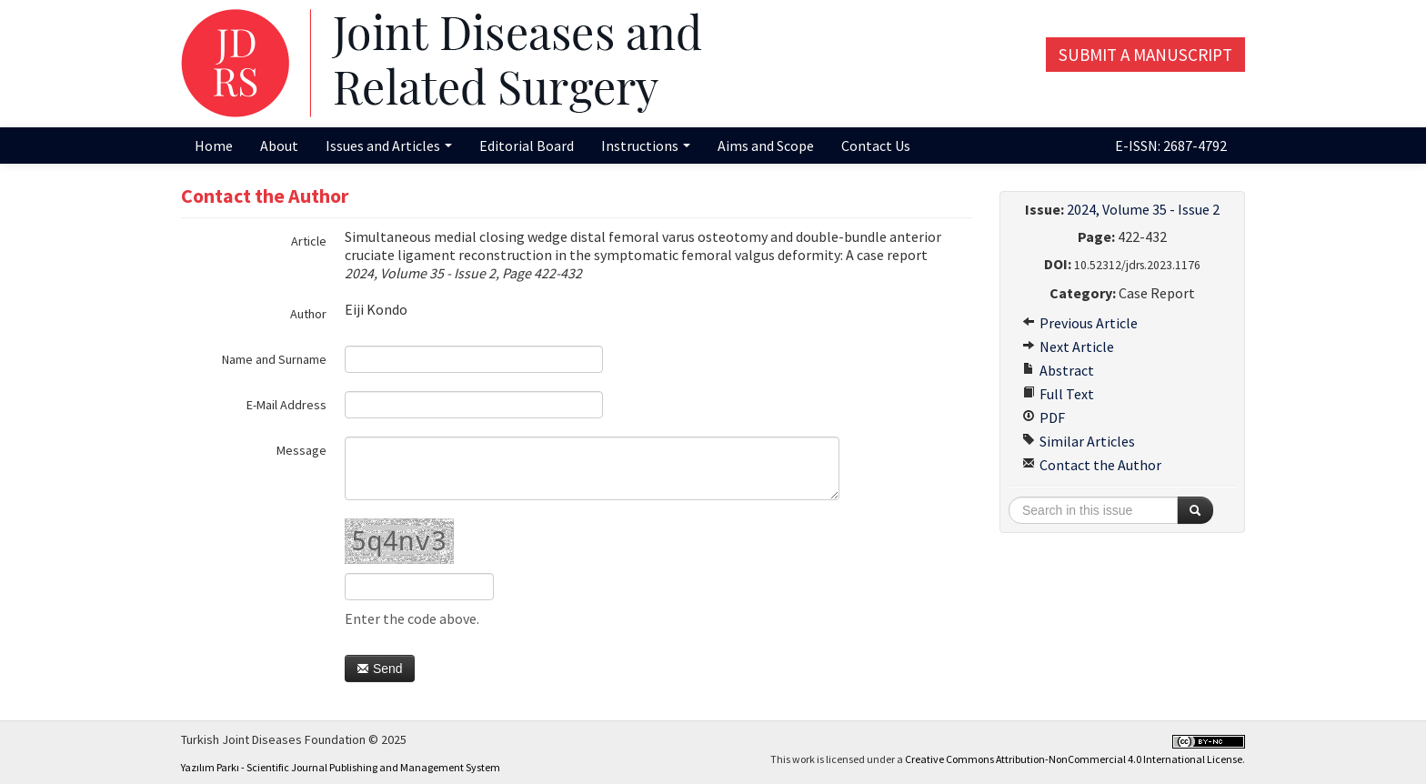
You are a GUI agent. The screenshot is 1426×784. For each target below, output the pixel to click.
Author (308, 314)
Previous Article (1080, 323)
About (279, 145)
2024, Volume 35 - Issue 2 (1143, 209)
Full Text (1058, 394)
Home (214, 145)
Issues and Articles (389, 145)
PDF (1043, 417)
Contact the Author (1091, 465)
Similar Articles (1078, 441)
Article (308, 241)
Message (301, 450)
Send (379, 668)
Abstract (1058, 370)
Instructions (645, 145)
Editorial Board (526, 145)
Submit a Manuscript (1145, 54)
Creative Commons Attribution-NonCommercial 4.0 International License (1073, 759)
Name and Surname (274, 359)
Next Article (1068, 346)
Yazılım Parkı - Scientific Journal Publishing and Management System (340, 767)
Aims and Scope (766, 145)
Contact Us (875, 145)
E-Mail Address (286, 405)
